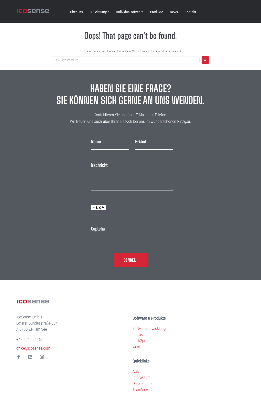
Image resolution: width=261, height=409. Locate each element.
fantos (138, 334)
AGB (136, 371)
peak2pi (139, 340)
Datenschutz (143, 383)
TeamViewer (142, 389)
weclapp (139, 346)
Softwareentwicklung (149, 328)
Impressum (141, 377)
